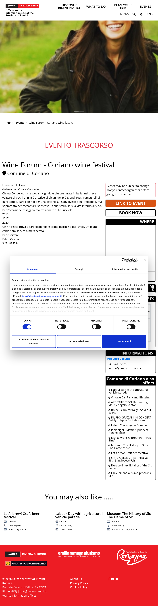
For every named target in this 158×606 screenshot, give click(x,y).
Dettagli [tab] (79, 269)
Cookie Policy (78, 587)
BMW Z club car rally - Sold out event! (129, 411)
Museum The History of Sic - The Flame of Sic (128, 446)
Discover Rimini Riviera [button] (69, 7)
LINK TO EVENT (131, 203)
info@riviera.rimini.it (33, 591)
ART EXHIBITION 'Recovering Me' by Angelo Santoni (128, 403)
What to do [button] (96, 7)
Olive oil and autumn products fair (129, 474)
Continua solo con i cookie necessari (34, 341)
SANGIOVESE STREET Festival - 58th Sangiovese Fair (129, 459)
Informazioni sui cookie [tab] (125, 269)
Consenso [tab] (32, 269)
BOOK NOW (130, 212)
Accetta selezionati (79, 341)
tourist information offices (19, 595)
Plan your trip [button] (123, 7)
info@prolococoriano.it (127, 368)
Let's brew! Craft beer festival (128, 452)
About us (76, 579)
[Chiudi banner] (145, 260)
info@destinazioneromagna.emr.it (42, 296)
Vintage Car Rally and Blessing (129, 397)
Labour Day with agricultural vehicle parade (128, 391)
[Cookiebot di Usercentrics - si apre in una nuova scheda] (123, 260)
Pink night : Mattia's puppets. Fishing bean (128, 431)
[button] (134, 15)
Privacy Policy (79, 583)
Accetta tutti (124, 341)
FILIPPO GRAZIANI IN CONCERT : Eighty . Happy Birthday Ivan (130, 419)
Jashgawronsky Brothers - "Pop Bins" (129, 439)
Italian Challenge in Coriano (127, 425)
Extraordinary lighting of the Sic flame (130, 467)
